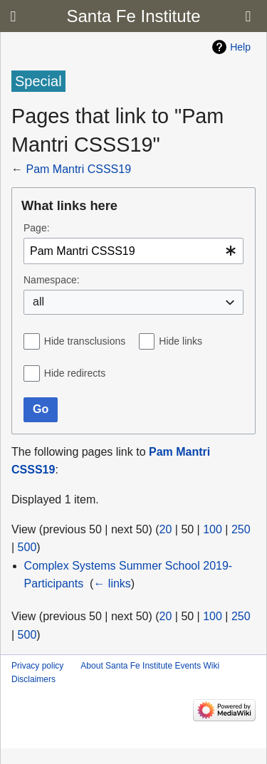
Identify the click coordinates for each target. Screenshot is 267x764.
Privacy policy (37, 666)
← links (111, 583)
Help (240, 47)
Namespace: (51, 280)
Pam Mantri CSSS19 (78, 169)
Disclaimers (33, 679)
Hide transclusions (84, 341)
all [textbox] (38, 301)
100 (212, 529)
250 (241, 529)
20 (165, 529)
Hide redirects (74, 373)
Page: (36, 228)
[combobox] (133, 251)
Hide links (180, 341)
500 (27, 547)
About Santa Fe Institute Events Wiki (149, 666)
